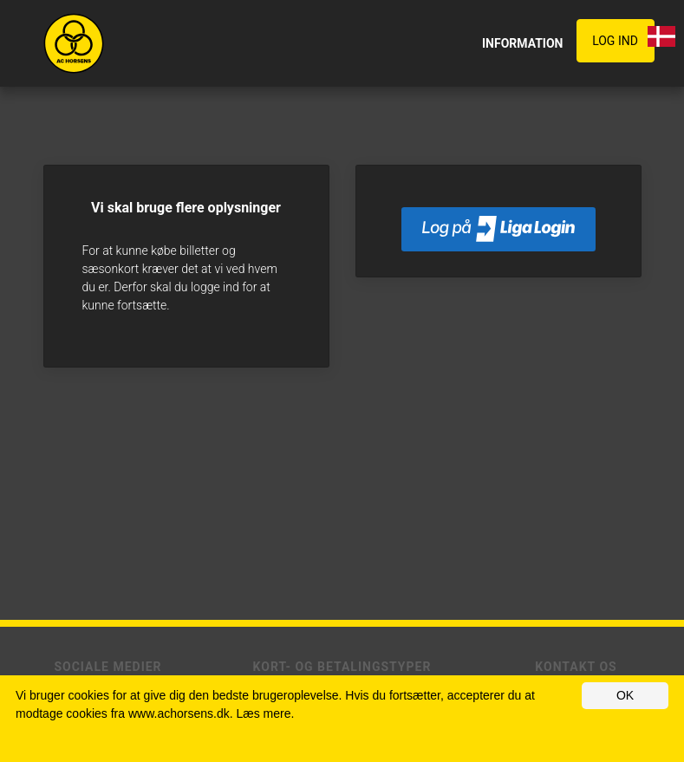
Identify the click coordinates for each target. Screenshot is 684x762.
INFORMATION (522, 43)
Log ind (615, 41)
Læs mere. (265, 713)
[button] (619, 42)
